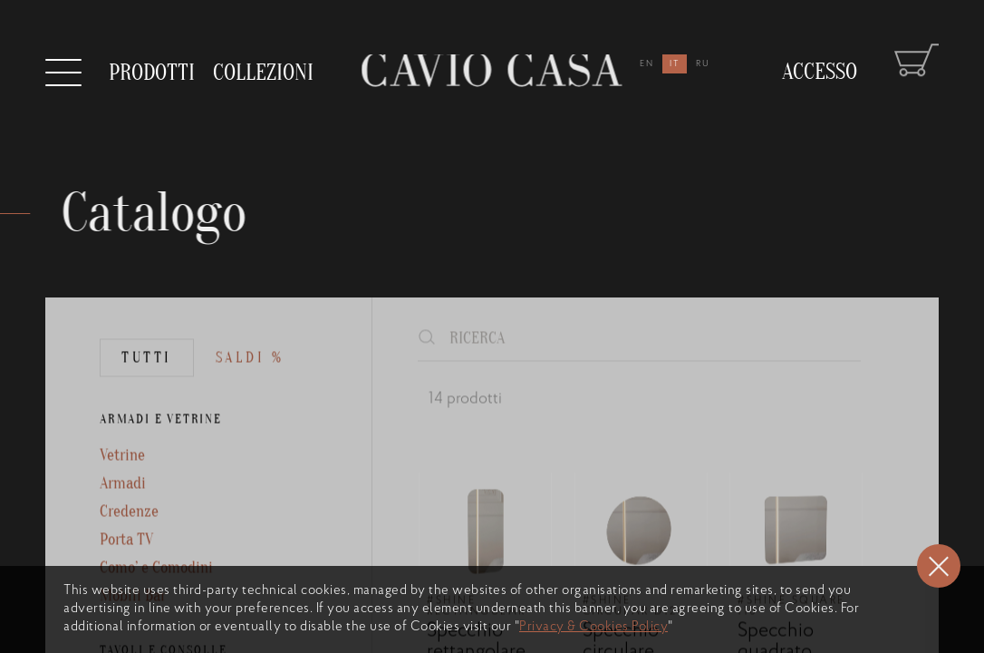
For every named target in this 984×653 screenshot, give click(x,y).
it (675, 64)
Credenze (129, 545)
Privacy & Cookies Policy (593, 627)
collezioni (263, 64)
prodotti (152, 71)
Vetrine (122, 489)
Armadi (123, 517)
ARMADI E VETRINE (161, 453)
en (647, 64)
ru (703, 64)
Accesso (819, 55)
